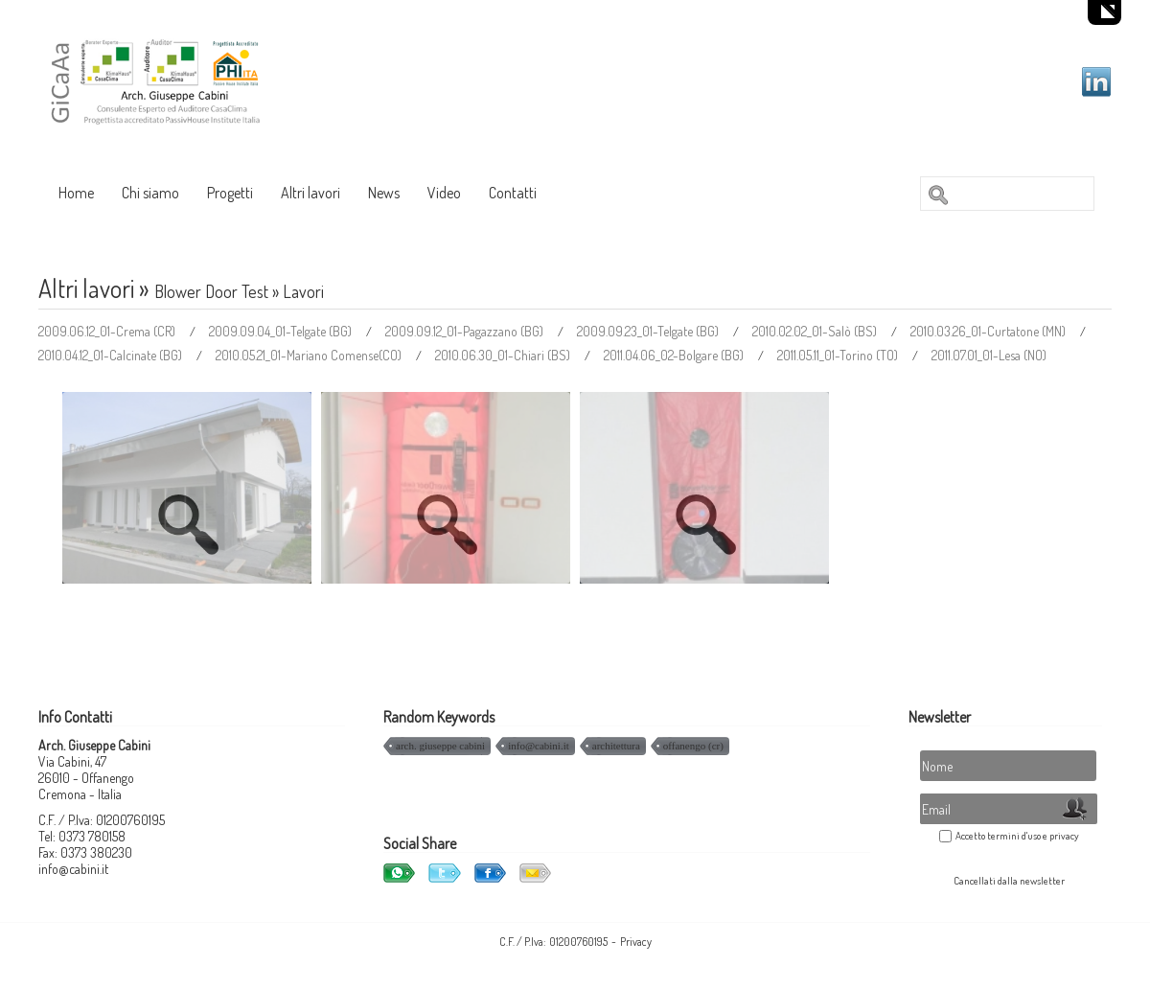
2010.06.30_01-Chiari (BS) (504, 355)
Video (444, 192)
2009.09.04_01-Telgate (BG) (282, 331)
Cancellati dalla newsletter (1009, 880)
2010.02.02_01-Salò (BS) (816, 331)
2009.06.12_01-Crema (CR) (108, 331)
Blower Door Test (211, 291)
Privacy (636, 941)
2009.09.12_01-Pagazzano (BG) (465, 331)
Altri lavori (310, 192)
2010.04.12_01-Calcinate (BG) (111, 355)
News (384, 192)
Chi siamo (150, 192)
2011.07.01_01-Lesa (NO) (989, 355)
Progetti (230, 192)
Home (76, 192)
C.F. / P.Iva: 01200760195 (553, 941)
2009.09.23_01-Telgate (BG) (649, 331)
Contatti (513, 192)
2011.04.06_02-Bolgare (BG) (675, 355)
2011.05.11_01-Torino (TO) (839, 355)
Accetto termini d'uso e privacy (1017, 835)
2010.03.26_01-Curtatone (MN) (989, 331)
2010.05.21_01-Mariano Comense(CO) (310, 355)
